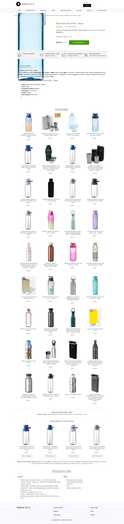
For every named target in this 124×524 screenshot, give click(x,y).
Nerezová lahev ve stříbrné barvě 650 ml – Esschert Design (73, 298)
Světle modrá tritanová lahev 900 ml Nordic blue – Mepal (28, 233)
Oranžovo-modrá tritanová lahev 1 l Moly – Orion (28, 135)
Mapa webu (57, 515)
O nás (92, 511)
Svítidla (89, 10)
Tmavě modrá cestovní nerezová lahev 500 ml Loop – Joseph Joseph (73, 330)
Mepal (85, 30)
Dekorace (43, 10)
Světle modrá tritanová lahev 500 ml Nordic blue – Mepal (28, 201)
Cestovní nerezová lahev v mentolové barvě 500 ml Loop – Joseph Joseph (73, 233)
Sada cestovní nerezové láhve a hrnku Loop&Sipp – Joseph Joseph (51, 362)
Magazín (56, 511)
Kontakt (92, 515)
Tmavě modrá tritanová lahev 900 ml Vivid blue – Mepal (73, 167)
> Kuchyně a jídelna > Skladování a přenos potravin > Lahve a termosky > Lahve (67, 414)
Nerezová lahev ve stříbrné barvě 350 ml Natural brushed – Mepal (29, 396)
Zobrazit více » (59, 32)
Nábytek (79, 10)
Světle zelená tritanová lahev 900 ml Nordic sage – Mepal (73, 201)
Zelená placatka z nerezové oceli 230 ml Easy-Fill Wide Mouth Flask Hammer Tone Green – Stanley (95, 397)
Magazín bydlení (101, 10)
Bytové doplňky (30, 10)
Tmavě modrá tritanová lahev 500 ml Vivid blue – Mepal (28, 167)
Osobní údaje (94, 507)
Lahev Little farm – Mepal (73, 394)
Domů (16, 15)
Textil (53, 10)
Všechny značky (58, 507)
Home (19, 10)
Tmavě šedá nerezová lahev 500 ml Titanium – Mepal (51, 330)
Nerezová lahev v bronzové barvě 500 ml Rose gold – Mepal (51, 265)
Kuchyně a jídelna (66, 10)
